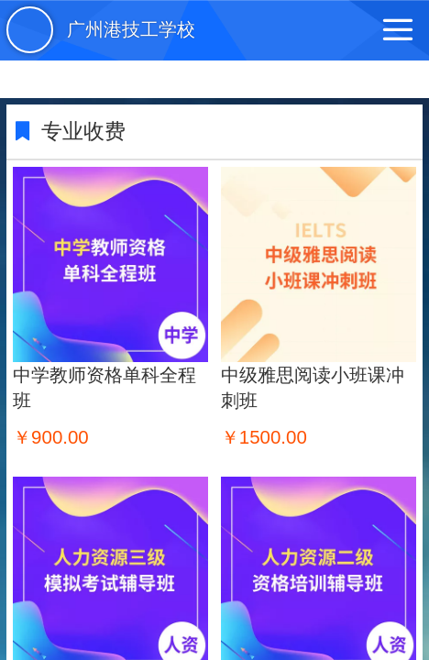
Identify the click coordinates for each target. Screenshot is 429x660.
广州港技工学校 (131, 29)
